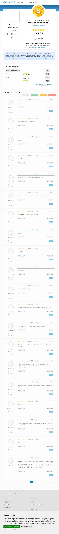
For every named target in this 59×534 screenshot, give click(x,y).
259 (16, 482)
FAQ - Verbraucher (7, 507)
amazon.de (8, 81)
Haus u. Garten (35, 25)
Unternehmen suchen (31, 2)
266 (43, 482)
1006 (26, 95)
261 (24, 482)
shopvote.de (8, 73)
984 (34, 95)
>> (30, 484)
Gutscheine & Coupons (8, 501)
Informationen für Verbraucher (10, 506)
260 (20, 482)
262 (28, 482)
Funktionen (21, 2)
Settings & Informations (26, 526)
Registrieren (6, 504)
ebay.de (7, 77)
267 (47, 482)
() (50, 106)
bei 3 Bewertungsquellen (38, 39)
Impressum (5, 529)
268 (51, 482)
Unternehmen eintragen (35, 502)
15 (43, 95)
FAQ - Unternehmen (35, 506)
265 (39, 482)
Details (37, 99)
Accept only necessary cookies (12, 526)
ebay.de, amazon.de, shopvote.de (37, 47)
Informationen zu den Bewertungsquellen (43, 84)
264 (35, 482)
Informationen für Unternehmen (37, 504)
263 (32, 482)
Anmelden (6, 502)
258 (12, 482)
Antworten (51, 110)
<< (6, 482)
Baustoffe (42, 25)
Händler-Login (33, 501)
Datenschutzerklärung (13, 529)
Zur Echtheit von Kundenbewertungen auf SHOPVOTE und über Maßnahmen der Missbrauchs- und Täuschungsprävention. (29, 57)
